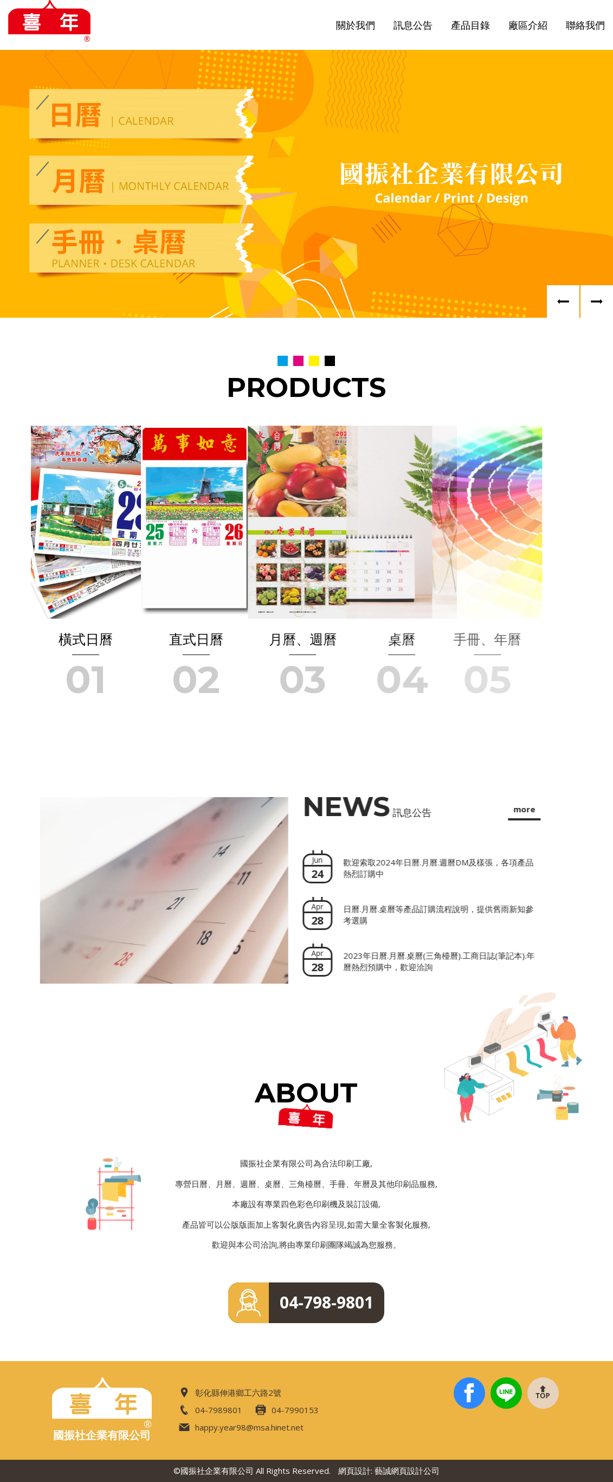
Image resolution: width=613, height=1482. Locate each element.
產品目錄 (470, 24)
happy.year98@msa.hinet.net (241, 1427)
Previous (563, 301)
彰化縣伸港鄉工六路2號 (230, 1392)
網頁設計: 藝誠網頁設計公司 (389, 1470)
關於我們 (355, 24)
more (507, 809)
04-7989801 (210, 1410)
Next (596, 301)
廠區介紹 (527, 24)
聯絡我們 (585, 24)
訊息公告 (413, 24)
